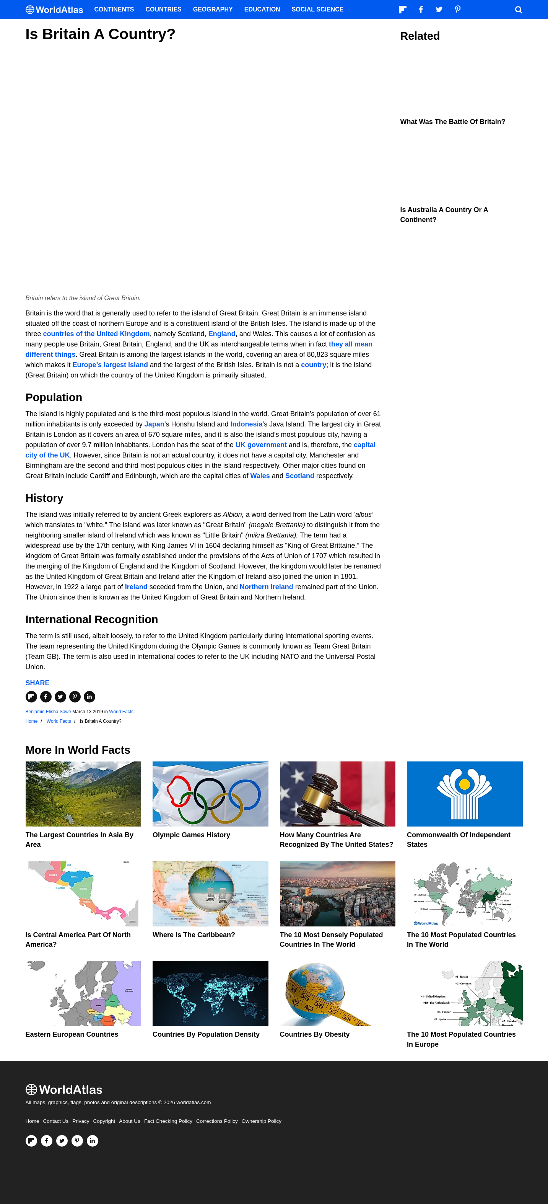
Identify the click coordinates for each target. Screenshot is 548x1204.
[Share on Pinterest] (75, 696)
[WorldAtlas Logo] (57, 9)
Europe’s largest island (110, 365)
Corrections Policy (217, 1121)
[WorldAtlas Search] (519, 9)
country (313, 365)
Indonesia (247, 424)
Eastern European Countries (72, 1034)
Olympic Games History (191, 835)
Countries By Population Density (206, 1034)
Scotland (299, 476)
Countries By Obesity (315, 1034)
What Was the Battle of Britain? (453, 122)
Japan (154, 424)
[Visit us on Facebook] (46, 1141)
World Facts (121, 711)
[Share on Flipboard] (31, 696)
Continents (114, 9)
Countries (164, 9)
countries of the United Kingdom (96, 334)
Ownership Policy (261, 1121)
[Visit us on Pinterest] (77, 1141)
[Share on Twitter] (60, 696)
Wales (260, 476)
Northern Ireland (266, 587)
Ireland (136, 587)
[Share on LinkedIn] (89, 696)
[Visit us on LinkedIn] (92, 1141)
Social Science (318, 9)
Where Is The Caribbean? (194, 935)
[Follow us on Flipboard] (31, 1141)
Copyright (104, 1121)
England (222, 334)
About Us (129, 1121)
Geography (213, 9)
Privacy (80, 1121)
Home (32, 1121)
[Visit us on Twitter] (62, 1141)
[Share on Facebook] (46, 696)
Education (262, 9)
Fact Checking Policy (168, 1121)
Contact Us (56, 1121)
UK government (261, 445)
